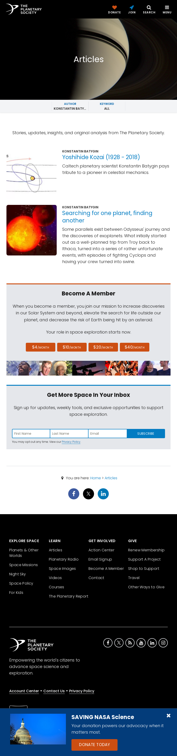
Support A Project (144, 559)
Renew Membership (146, 550)
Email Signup (100, 559)
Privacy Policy (71, 442)
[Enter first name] (31, 433)
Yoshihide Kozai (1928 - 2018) (101, 157)
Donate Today (94, 744)
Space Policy (21, 583)
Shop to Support (143, 568)
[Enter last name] (69, 433)
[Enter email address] (107, 433)
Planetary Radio (64, 559)
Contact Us (54, 691)
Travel (133, 577)
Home (95, 478)
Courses (56, 587)
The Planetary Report (68, 596)
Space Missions (23, 565)
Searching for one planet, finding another (107, 216)
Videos (55, 577)
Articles (111, 478)
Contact (96, 577)
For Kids (16, 592)
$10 (72, 347)
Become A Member (106, 568)
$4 (40, 347)
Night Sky (17, 574)
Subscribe (145, 433)
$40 (135, 347)
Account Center (24, 691)
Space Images (62, 568)
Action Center (101, 550)
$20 (103, 347)
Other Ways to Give (146, 587)
